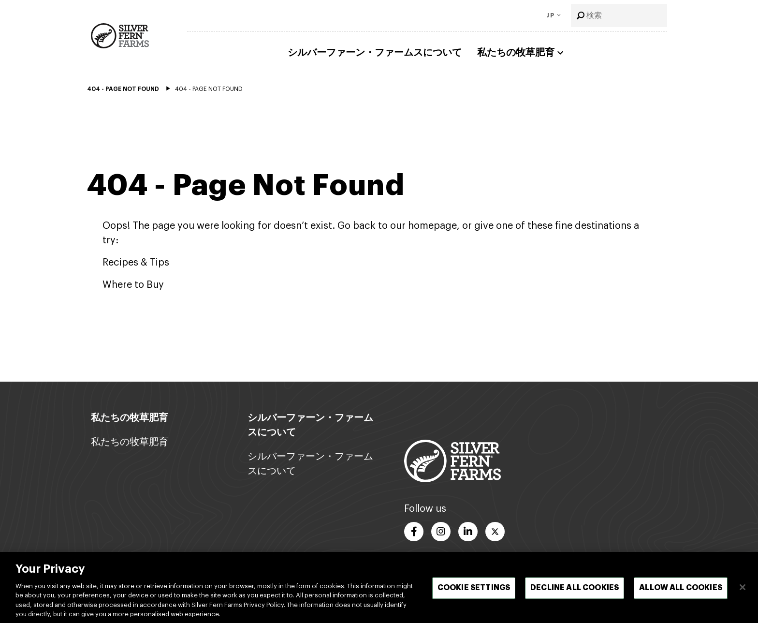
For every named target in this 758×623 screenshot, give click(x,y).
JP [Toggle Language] (550, 15)
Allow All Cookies (680, 590)
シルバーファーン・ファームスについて (375, 52)
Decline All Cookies (574, 590)
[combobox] (619, 15)
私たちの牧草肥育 (521, 53)
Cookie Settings (473, 590)
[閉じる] (742, 590)
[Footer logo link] (452, 460)
